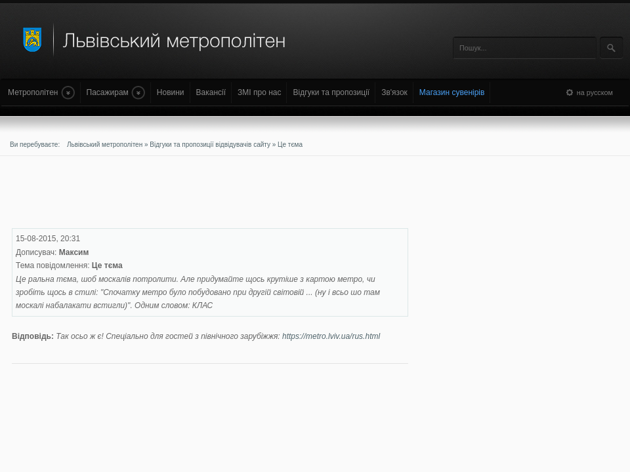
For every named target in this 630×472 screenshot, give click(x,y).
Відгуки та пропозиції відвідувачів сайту (210, 144)
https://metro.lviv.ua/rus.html (331, 336)
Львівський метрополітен (104, 144)
